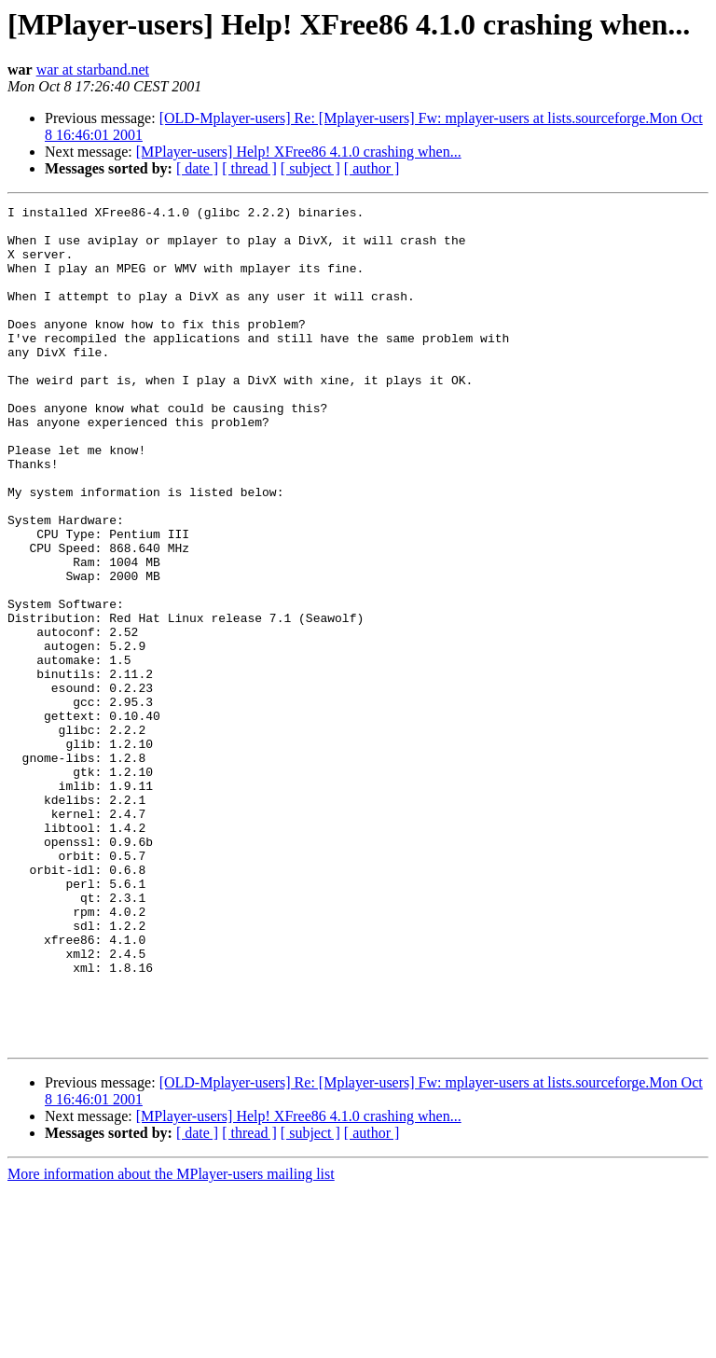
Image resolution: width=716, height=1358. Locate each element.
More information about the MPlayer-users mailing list (171, 1342)
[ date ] (197, 168)
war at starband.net (92, 69)
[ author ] (372, 168)
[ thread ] (249, 168)
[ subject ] (310, 168)
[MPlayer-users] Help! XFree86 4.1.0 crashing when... (298, 151)
